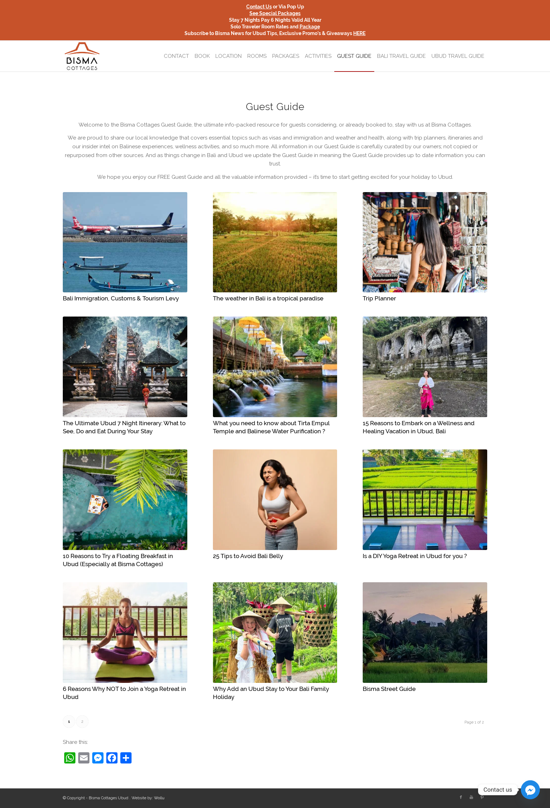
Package (310, 26)
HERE (359, 33)
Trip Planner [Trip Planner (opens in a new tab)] (379, 298)
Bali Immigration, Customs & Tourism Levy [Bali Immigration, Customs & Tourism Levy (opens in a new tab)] (121, 298)
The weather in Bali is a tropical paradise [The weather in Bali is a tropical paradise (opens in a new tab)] (268, 298)
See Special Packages (275, 13)
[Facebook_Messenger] (530, 789)
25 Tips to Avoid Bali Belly (248, 555)
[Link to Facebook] (461, 797)
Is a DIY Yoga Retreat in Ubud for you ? (415, 555)
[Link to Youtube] (471, 797)
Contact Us (259, 6)
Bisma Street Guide (389, 688)
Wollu (159, 798)
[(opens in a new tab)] (125, 242)
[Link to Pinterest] (482, 797)
